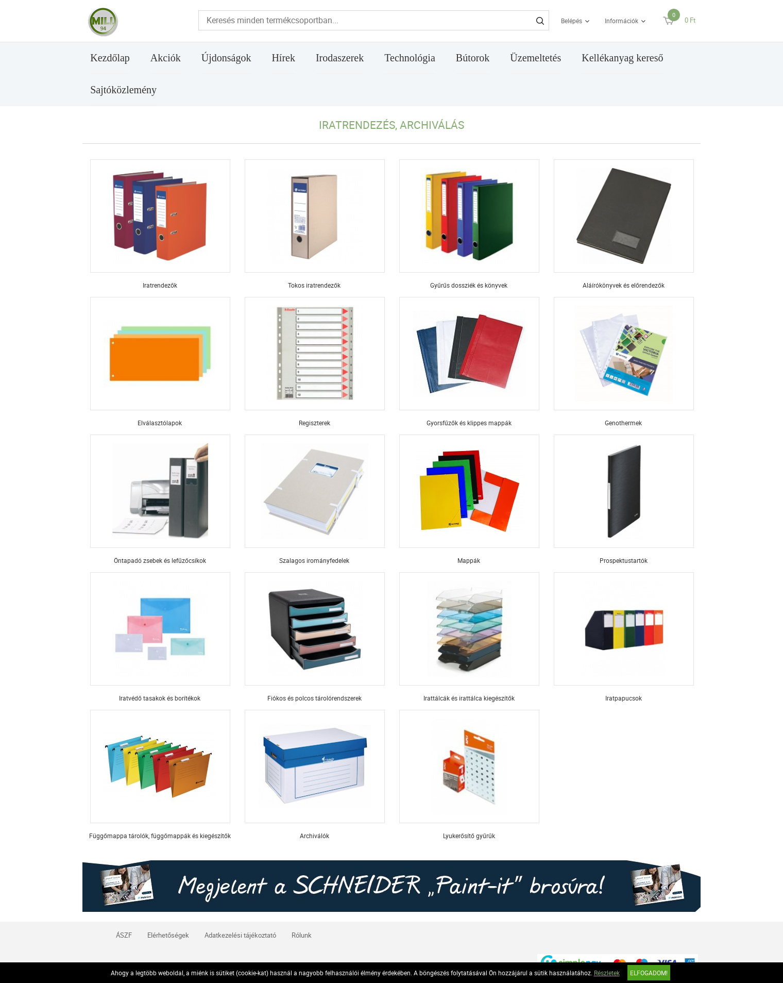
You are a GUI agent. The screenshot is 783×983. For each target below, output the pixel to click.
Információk (621, 20)
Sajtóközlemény (123, 89)
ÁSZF (124, 935)
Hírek (283, 57)
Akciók (165, 57)
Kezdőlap (110, 57)
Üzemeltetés (535, 57)
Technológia (409, 57)
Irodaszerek (340, 57)
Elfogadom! (649, 973)
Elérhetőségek (168, 935)
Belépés (571, 20)
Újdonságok (226, 57)
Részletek (607, 973)
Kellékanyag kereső (622, 57)
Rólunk (302, 935)
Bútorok (473, 57)
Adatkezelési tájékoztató (240, 935)
